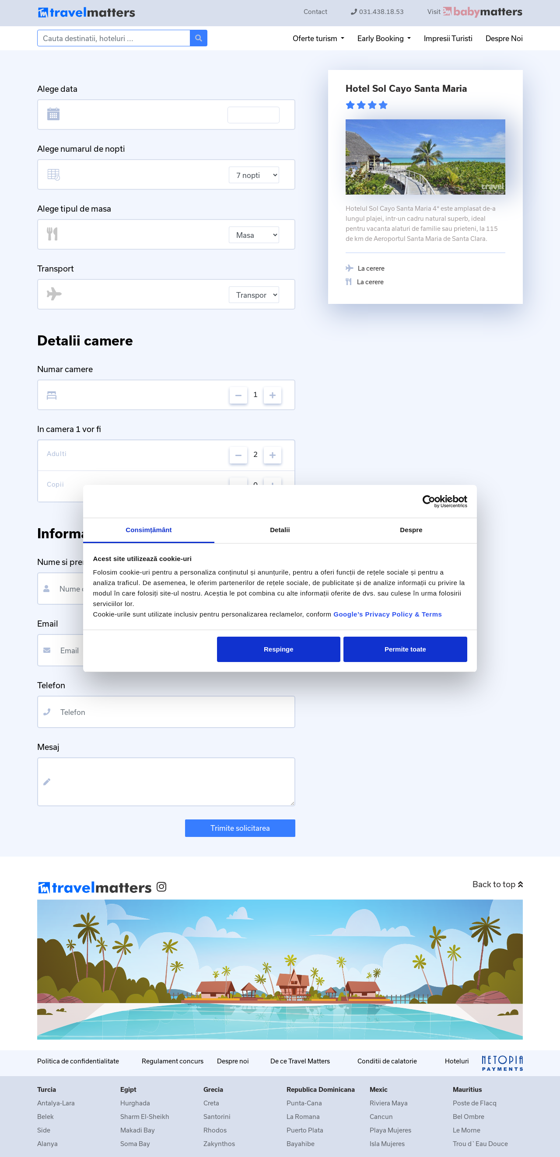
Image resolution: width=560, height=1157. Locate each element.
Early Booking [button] (381, 38)
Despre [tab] (411, 529)
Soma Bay (135, 1143)
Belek (45, 1116)
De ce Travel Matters (300, 1061)
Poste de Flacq (475, 1103)
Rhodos (215, 1130)
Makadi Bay (137, 1130)
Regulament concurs (172, 1061)
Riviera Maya (389, 1103)
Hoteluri (457, 1061)
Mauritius (467, 1089)
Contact (315, 11)
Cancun (381, 1116)
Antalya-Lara (56, 1103)
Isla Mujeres (387, 1143)
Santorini (217, 1116)
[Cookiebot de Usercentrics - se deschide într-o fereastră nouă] (429, 501)
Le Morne (466, 1130)
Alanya (47, 1143)
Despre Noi (504, 38)
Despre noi (233, 1061)
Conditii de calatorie (387, 1061)
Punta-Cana (304, 1103)
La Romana (303, 1116)
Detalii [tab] (280, 529)
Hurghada (135, 1103)
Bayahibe (301, 1143)
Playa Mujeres (390, 1130)
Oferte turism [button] (316, 38)
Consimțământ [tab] (149, 529)
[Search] (113, 38)
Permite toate (405, 649)
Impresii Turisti (448, 38)
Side (43, 1130)
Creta (211, 1103)
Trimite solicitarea (240, 828)
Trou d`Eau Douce (480, 1143)
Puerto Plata (305, 1130)
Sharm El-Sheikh (144, 1116)
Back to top (497, 884)
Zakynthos (219, 1143)
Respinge (279, 649)
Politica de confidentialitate (78, 1061)
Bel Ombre (468, 1116)
